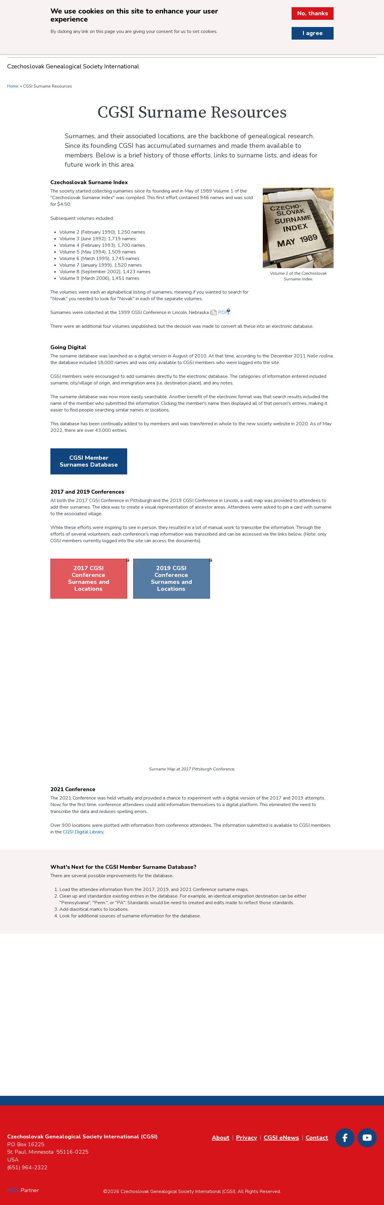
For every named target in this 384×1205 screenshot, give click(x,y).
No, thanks (312, 13)
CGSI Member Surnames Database (89, 461)
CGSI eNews (281, 1138)
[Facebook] (345, 1137)
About (221, 1138)
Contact (317, 1138)
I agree (313, 33)
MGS (13, 1190)
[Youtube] (367, 1137)
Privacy (246, 1138)
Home (12, 86)
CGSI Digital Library (83, 832)
